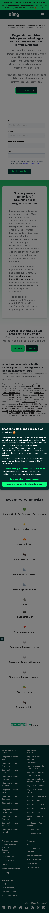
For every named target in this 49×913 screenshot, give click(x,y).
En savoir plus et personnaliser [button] (24, 479)
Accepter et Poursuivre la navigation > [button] (24, 484)
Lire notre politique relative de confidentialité (23, 469)
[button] (46, 425)
